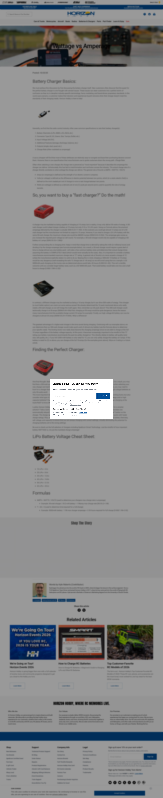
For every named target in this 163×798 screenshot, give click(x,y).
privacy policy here (75, 405)
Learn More (83, 413)
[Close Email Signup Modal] (109, 383)
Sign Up (104, 396)
